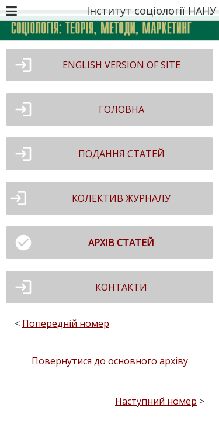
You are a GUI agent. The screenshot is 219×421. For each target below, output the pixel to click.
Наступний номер (156, 401)
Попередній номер (65, 323)
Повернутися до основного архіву (110, 360)
